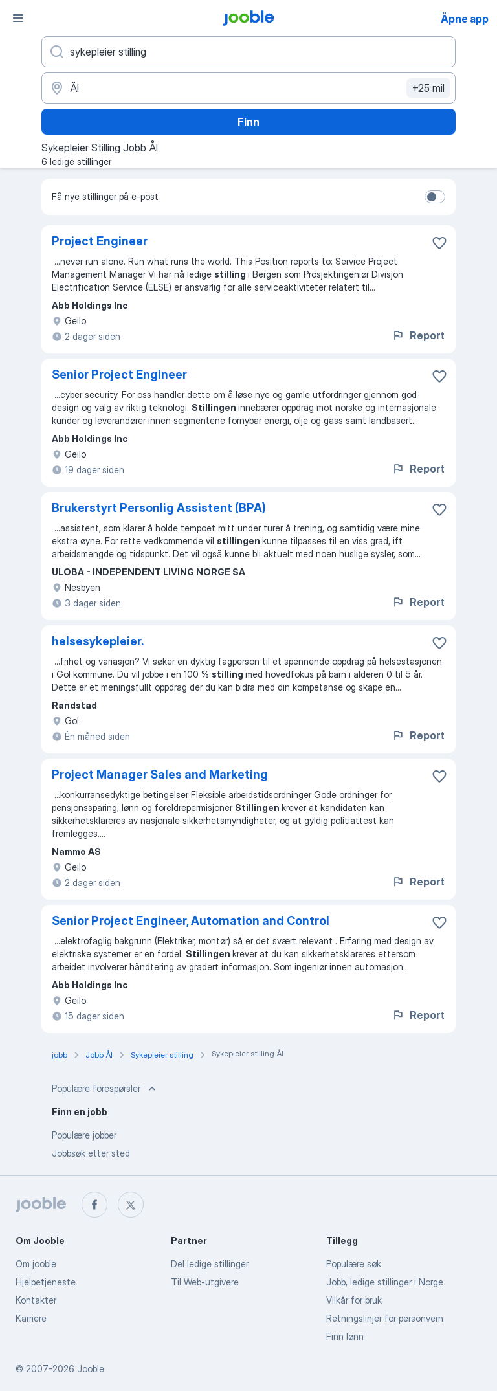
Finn (248, 121)
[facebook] (94, 1205)
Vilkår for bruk (354, 1300)
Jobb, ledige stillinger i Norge (384, 1281)
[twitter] (131, 1205)
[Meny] (18, 18)
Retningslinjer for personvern (384, 1318)
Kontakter (36, 1300)
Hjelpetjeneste (46, 1281)
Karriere (31, 1318)
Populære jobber (84, 1135)
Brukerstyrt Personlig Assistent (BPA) (159, 508)
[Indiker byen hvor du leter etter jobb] (248, 88)
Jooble (90, 1368)
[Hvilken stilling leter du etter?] (248, 51)
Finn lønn (345, 1336)
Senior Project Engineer (119, 374)
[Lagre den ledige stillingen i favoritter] (439, 242)
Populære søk (353, 1263)
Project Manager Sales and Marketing (160, 774)
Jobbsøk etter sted (91, 1153)
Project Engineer (100, 241)
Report (418, 335)
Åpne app (465, 18)
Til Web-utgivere (205, 1281)
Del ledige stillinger (209, 1263)
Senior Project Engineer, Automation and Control (190, 921)
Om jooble (36, 1263)
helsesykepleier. (98, 641)
